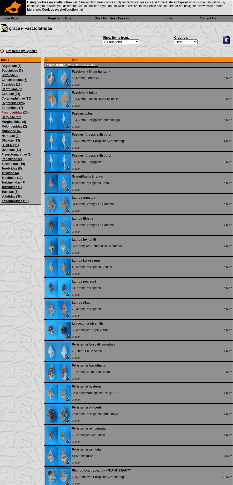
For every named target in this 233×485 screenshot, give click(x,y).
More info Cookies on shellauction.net (55, 9)
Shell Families (105, 18)
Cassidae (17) (11, 84)
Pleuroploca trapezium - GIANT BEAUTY (101, 470)
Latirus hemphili (84, 239)
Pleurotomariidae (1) (17, 154)
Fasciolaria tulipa (84, 92)
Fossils (123, 18)
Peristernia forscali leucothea (93, 344)
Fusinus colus (82, 113)
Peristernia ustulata (86, 449)
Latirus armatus (83, 197)
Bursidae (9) (10, 75)
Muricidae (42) (12, 131)
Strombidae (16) (13, 164)
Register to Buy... (60, 18)
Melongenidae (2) (14, 126)
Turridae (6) (10, 192)
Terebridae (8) (12, 168)
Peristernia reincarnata (89, 428)
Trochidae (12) (12, 178)
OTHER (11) (10, 145)
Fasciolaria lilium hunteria (91, 71)
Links (169, 18)
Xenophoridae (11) (15, 201)
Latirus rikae (81, 302)
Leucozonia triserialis (88, 323)
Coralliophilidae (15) (16, 98)
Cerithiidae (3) (12, 89)
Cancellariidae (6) (14, 80)
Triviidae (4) (10, 173)
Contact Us (208, 18)
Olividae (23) (11, 140)
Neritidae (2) (10, 136)
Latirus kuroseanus (86, 260)
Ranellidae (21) (13, 159)
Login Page (10, 18)
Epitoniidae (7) (12, 108)
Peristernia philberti (86, 407)
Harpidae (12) (11, 117)
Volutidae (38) (12, 196)
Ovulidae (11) (11, 150)
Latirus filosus (82, 218)
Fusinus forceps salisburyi (91, 134)
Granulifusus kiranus (87, 176)
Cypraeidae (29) (13, 103)
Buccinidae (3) (12, 70)
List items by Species (21, 51)
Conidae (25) (11, 94)
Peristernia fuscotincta (88, 365)
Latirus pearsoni (84, 281)
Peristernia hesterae (87, 386)
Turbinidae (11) (13, 187)
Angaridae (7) (11, 66)
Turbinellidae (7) (13, 182)
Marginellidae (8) (14, 122)
